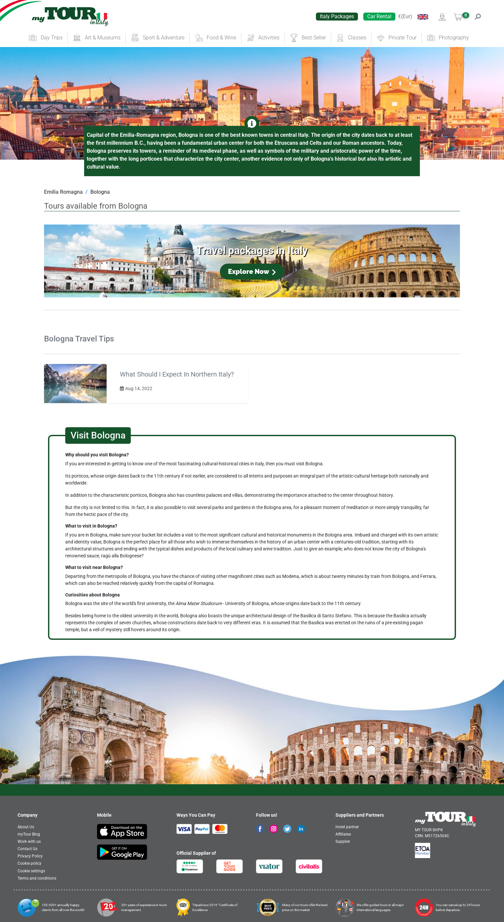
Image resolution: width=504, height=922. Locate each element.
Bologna (100, 192)
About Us (26, 827)
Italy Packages (337, 16)
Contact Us (27, 848)
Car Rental (379, 16)
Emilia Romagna (63, 192)
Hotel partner (347, 827)
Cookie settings (31, 871)
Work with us (29, 841)
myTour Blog (29, 834)
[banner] (70, 16)
